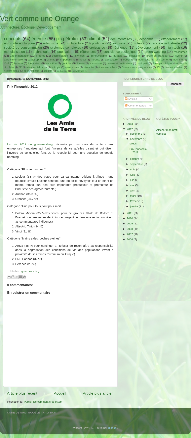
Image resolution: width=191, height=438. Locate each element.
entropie (55, 67)
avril (133, 190)
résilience (120, 47)
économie (146, 39)
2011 (130, 213)
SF (20, 67)
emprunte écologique (19, 43)
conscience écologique (120, 51)
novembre (136, 138)
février (134, 201)
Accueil (60, 393)
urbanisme (50, 43)
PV (158, 67)
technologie (41, 51)
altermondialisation (37, 67)
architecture (75, 43)
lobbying (128, 59)
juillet (133, 174)
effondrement (170, 39)
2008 (130, 228)
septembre (137, 164)
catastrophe (35, 59)
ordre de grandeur (157, 55)
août (133, 169)
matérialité (144, 59)
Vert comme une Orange (39, 18)
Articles (131, 98)
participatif (142, 63)
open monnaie (31, 71)
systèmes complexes (65, 47)
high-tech (173, 47)
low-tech (79, 55)
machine (178, 59)
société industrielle (166, 43)
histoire (18, 63)
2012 (130, 129)
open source (72, 67)
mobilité (95, 59)
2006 (130, 239)
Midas (133, 143)
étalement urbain (108, 67)
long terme (161, 59)
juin (132, 179)
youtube (66, 63)
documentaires (121, 39)
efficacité (134, 55)
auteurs (139, 43)
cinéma (51, 59)
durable (117, 55)
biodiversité (62, 71)
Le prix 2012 (16, 144)
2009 (130, 223)
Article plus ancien (98, 393)
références (88, 51)
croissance (97, 47)
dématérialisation (174, 67)
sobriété (47, 71)
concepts (12, 38)
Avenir (179, 55)
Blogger (112, 427)
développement (147, 47)
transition (51, 63)
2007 (130, 234)
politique (98, 43)
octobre (135, 158)
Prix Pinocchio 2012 (138, 150)
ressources (180, 51)
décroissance (60, 55)
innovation (34, 63)
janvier (134, 206)
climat (94, 38)
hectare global (11, 71)
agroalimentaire (13, 59)
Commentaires (135, 105)
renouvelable (99, 55)
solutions (118, 43)
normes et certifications (119, 63)
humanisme (95, 63)
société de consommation (23, 47)
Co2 (6, 63)
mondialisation (14, 51)
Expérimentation (20, 55)
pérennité (89, 67)
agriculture (111, 59)
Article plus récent (22, 393)
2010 (130, 218)
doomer (81, 63)
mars (133, 195)
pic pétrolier (67, 38)
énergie (39, 38)
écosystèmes (77, 71)
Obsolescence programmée (137, 67)
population (64, 51)
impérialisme (68, 59)
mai (132, 185)
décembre (136, 133)
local (83, 59)
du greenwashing (39, 144)
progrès (40, 55)
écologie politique (162, 63)
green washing (155, 51)
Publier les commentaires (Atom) (43, 401)
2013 (130, 123)
